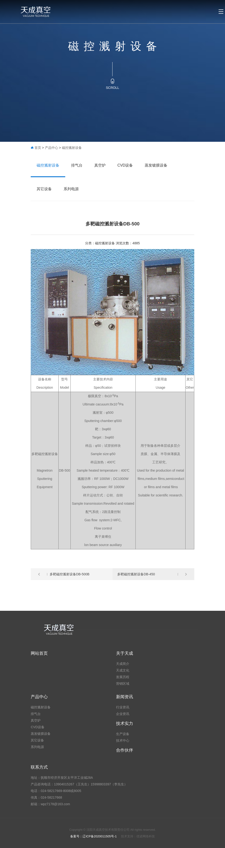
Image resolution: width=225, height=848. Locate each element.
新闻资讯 (124, 696)
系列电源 (71, 189)
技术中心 (122, 740)
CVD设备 (125, 165)
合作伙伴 (124, 750)
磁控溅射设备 (72, 148)
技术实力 (124, 723)
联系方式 (39, 767)
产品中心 (51, 148)
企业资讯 (122, 714)
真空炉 (100, 165)
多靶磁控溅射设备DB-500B (70, 574)
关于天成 (124, 653)
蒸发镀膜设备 (156, 165)
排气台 (76, 165)
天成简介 (122, 664)
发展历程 (122, 677)
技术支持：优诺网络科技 (138, 836)
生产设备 (122, 734)
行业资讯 (122, 707)
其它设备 (44, 189)
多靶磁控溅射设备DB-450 (136, 574)
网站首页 (39, 653)
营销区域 (122, 683)
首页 (38, 148)
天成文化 (122, 670)
